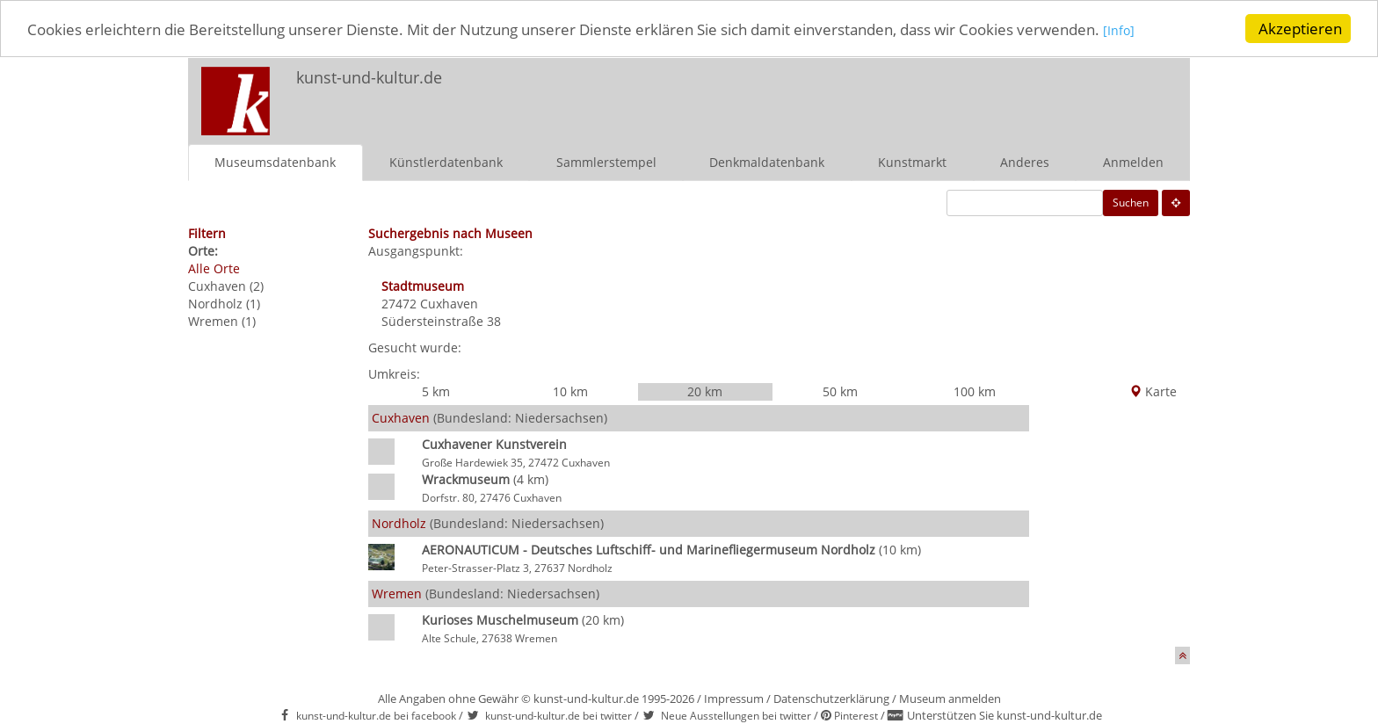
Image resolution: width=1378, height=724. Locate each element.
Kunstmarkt (912, 161)
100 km (975, 390)
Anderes (1024, 161)
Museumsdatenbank (275, 161)
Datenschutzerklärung (831, 698)
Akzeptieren (1300, 28)
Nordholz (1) (224, 302)
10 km (570, 390)
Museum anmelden (950, 698)
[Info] (1119, 29)
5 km (436, 390)
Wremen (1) (222, 320)
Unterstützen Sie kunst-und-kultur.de (1004, 715)
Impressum (734, 698)
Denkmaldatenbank (766, 161)
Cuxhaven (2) (226, 285)
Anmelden (1133, 161)
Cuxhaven (449, 302)
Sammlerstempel (606, 161)
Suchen (1131, 201)
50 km (840, 390)
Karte (1153, 390)
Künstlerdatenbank (446, 161)
